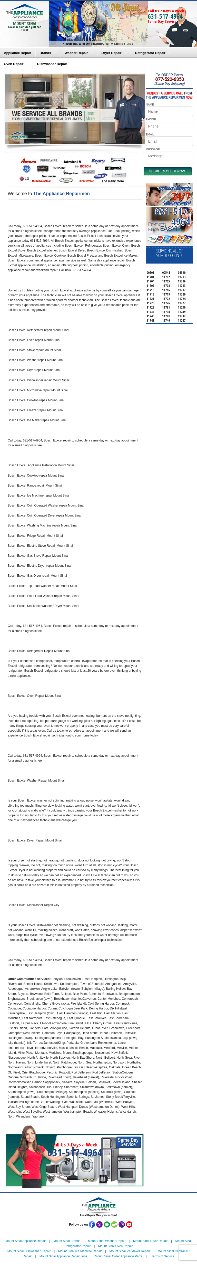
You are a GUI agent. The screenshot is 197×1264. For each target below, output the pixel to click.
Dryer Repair (112, 53)
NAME (150, 104)
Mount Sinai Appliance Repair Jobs (63, 1256)
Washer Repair (76, 53)
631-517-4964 (165, 16)
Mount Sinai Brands (66, 1241)
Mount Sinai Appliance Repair (25, 1241)
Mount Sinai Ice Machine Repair (80, 1251)
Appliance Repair (17, 53)
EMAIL (150, 134)
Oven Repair (14, 64)
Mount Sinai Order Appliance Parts (118, 1256)
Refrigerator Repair (150, 53)
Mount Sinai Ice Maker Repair (130, 1251)
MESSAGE (153, 149)
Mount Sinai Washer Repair (106, 1241)
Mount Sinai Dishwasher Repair (29, 1251)
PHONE (151, 119)
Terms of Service (162, 1256)
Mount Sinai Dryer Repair (150, 1241)
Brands (45, 53)
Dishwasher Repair (52, 64)
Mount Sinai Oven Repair (115, 1246)
